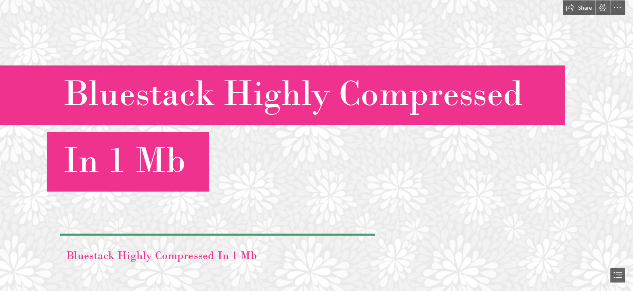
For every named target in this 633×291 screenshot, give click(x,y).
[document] (316, 145)
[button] (579, 7)
